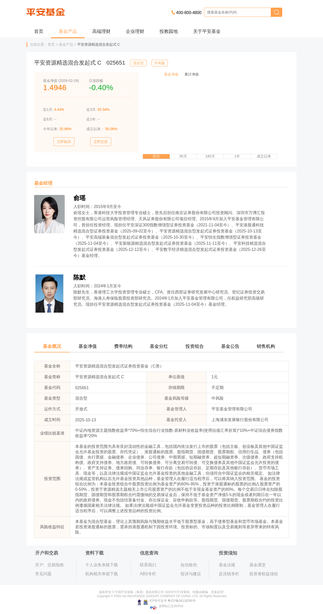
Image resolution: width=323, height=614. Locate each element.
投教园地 (168, 31)
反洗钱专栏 (229, 574)
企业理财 (135, 31)
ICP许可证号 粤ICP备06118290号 (166, 601)
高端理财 (101, 31)
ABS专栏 (148, 574)
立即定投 (100, 142)
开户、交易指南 (49, 565)
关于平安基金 (207, 31)
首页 (38, 31)
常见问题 (43, 574)
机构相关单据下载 (101, 574)
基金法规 (227, 565)
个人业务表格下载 (101, 565)
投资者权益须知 (263, 574)
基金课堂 (257, 565)
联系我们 (148, 565)
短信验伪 (189, 565)
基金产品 (68, 31)
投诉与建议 (191, 574)
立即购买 (64, 142)
